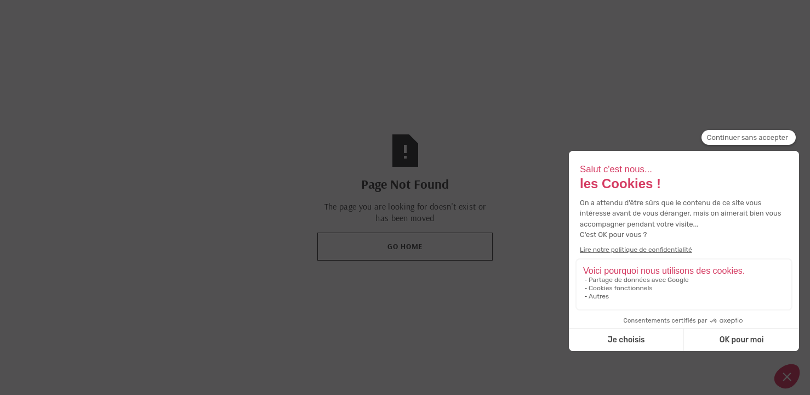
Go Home (405, 246)
